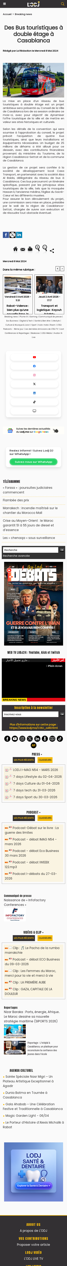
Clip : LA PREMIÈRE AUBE (29, 982)
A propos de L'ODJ (33, 1231)
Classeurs (45, 760)
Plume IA (24, 316)
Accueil (7, 14)
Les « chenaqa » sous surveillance (29, 538)
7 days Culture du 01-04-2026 (36, 783)
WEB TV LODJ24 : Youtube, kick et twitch (33, 652)
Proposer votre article (33, 1245)
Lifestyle (56, 320)
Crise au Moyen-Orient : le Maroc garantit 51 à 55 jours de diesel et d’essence (28, 525)
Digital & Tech (26, 320)
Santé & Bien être (42, 320)
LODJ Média (46, 333)
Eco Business (12, 320)
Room (52, 325)
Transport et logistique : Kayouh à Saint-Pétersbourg (49, 308)
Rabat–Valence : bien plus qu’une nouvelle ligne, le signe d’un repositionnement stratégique (18, 308)
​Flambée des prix (16, 500)
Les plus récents (24, 760)
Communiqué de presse (50, 316)
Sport (33, 325)
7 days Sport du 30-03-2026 (35, 797)
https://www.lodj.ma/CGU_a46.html (33, 728)
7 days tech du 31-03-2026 (34, 790)
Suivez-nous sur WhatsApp (33, 462)
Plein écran (54, 665)
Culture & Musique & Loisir (18, 325)
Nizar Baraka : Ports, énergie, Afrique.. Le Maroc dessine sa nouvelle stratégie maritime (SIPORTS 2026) (32, 1016)
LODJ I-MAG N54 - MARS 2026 (35, 770)
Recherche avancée (16, 556)
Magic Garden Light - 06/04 (27, 1116)
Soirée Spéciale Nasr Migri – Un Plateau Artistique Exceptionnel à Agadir (28, 1081)
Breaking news (23, 14)
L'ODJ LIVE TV (33, 1259)
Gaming (33, 316)
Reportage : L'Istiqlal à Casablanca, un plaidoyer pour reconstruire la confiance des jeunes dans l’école (43, 1048)
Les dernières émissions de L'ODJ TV (41, 329)
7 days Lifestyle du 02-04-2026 (37, 777)
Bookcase (35, 333)
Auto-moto (43, 325)
